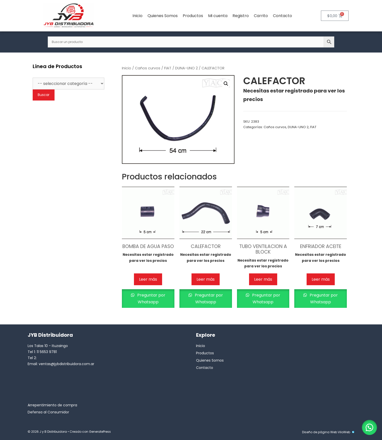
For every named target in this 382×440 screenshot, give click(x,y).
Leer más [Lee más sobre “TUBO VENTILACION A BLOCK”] (263, 279)
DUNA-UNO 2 (186, 68)
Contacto (282, 16)
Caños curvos (147, 68)
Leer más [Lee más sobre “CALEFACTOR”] (206, 279)
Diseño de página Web (319, 432)
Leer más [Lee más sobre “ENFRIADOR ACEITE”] (321, 279)
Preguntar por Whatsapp (150, 298)
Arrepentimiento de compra (52, 405)
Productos (193, 16)
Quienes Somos (163, 16)
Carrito (261, 16)
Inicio (137, 16)
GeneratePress (100, 431)
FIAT (167, 68)
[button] (225, 83)
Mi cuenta (217, 16)
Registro (240, 16)
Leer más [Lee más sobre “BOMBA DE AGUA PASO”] (148, 279)
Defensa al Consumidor (48, 412)
